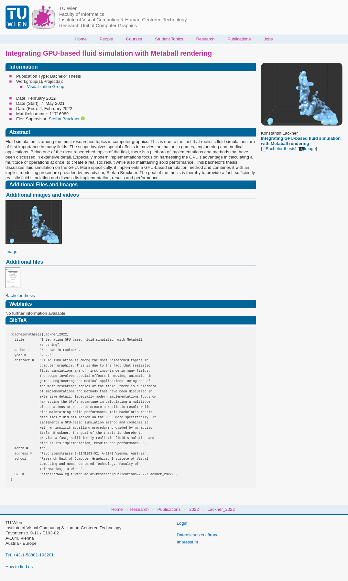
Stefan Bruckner (64, 118)
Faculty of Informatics (81, 14)
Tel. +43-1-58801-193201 (29, 555)
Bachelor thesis (278, 148)
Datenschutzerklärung (198, 534)
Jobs (268, 39)
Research (205, 39)
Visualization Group (45, 86)
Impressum (187, 542)
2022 (194, 509)
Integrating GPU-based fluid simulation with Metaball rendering (301, 141)
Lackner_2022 (221, 509)
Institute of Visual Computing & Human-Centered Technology (123, 19)
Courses (134, 39)
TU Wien (68, 8)
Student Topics (169, 39)
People (106, 39)
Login (182, 523)
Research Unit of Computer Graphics (98, 25)
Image (307, 148)
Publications (239, 39)
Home (81, 39)
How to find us (19, 566)
